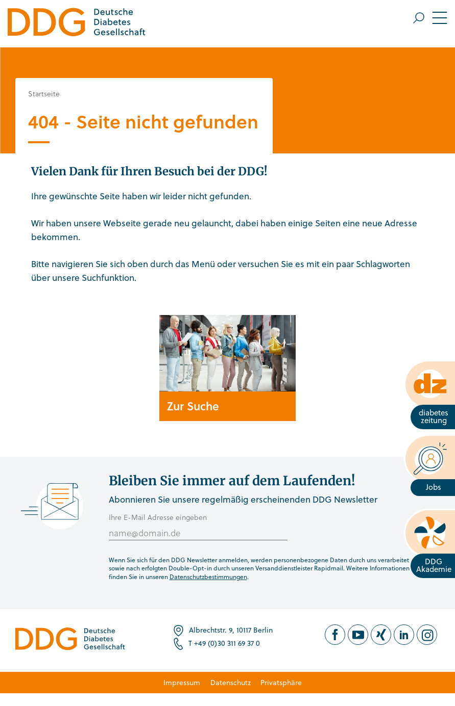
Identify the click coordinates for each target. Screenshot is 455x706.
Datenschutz (230, 682)
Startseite (44, 93)
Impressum (181, 682)
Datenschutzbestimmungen (208, 576)
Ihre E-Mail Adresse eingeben (158, 517)
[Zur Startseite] (77, 24)
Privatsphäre (281, 682)
